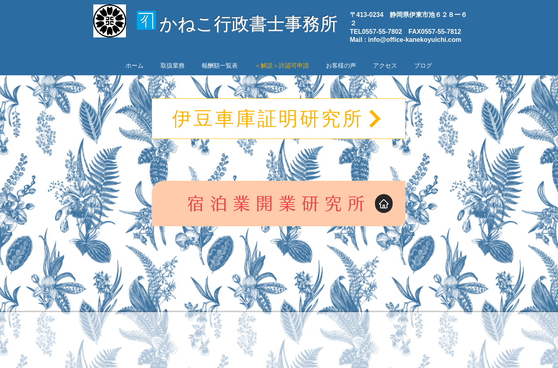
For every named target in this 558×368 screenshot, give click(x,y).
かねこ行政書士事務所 (248, 23)
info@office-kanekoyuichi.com (414, 39)
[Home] (384, 203)
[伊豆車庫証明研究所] (279, 118)
